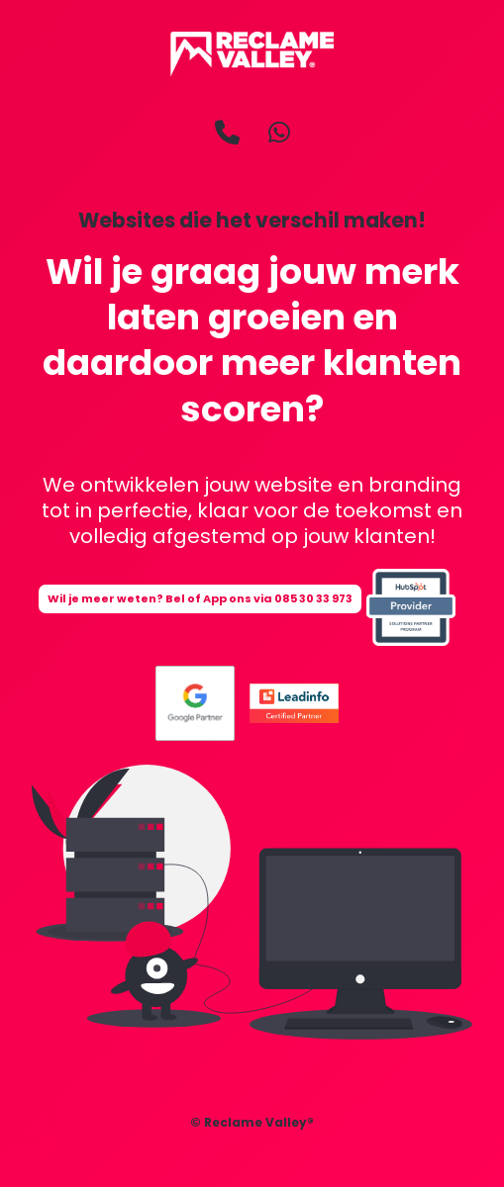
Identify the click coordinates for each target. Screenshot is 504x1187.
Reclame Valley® (259, 1122)
